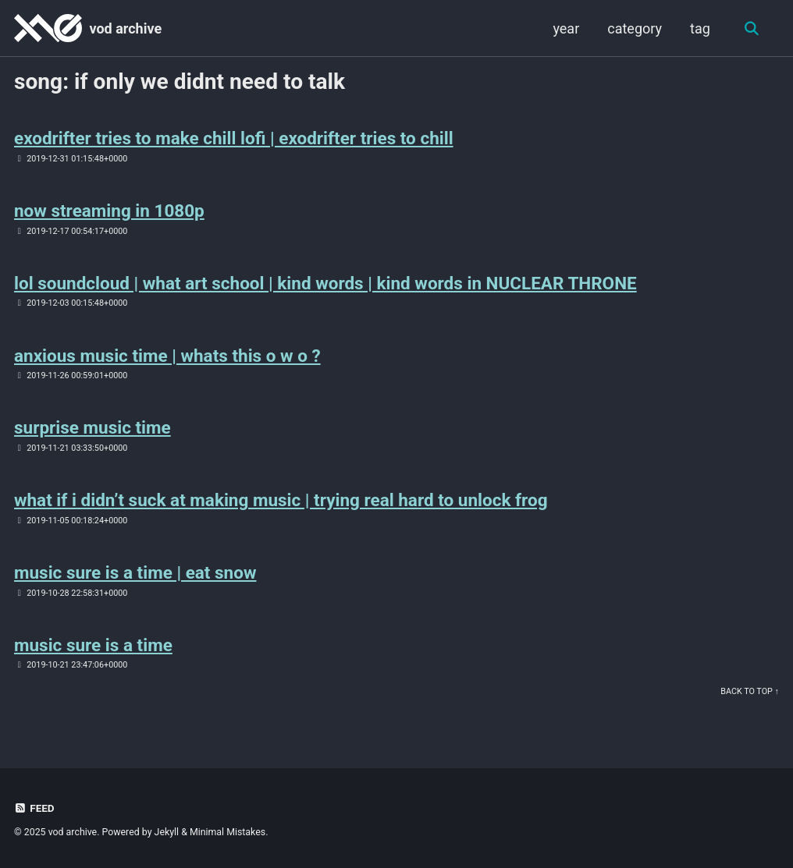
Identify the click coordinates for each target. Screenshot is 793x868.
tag (700, 28)
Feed (34, 808)
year (566, 28)
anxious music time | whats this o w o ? (167, 355)
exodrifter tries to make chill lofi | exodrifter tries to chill (233, 138)
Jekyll (167, 832)
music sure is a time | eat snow (135, 572)
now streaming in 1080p (109, 210)
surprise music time (92, 427)
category (634, 28)
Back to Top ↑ (749, 691)
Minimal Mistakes (227, 832)
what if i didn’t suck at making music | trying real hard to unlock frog (281, 500)
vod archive (125, 28)
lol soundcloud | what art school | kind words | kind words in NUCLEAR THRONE (325, 283)
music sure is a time (93, 645)
